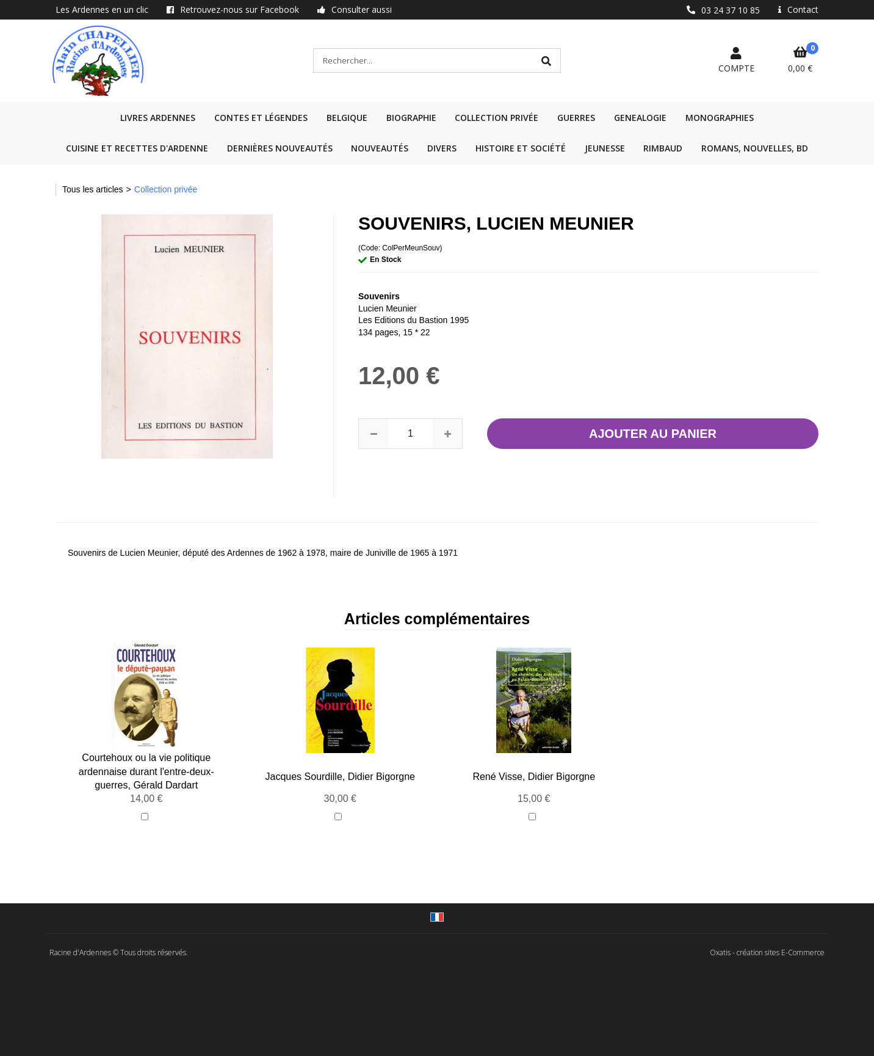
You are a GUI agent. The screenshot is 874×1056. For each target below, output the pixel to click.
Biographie (411, 117)
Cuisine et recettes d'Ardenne (137, 148)
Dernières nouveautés (280, 148)
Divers (442, 148)
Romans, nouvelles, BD (754, 148)
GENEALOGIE (640, 117)
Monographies (719, 117)
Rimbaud (662, 148)
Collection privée (496, 117)
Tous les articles (92, 189)
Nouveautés (379, 148)
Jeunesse (605, 148)
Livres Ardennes (157, 117)
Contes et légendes (261, 117)
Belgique (347, 117)
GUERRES (576, 117)
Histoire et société (520, 148)
